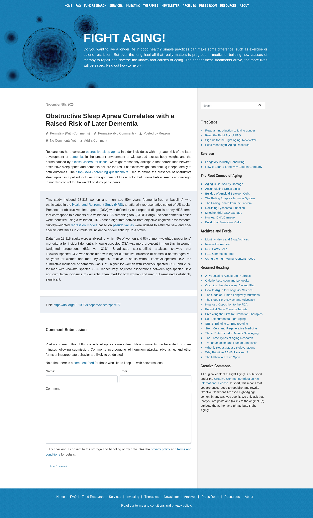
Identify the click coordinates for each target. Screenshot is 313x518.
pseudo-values (123, 225)
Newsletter (170, 5)
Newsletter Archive (217, 244)
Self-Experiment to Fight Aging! (226, 318)
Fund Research (95, 5)
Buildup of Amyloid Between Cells (227, 193)
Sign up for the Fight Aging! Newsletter (230, 140)
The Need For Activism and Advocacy (230, 299)
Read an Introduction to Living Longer (230, 130)
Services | (117, 496)
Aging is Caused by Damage (224, 184)
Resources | (234, 496)
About (244, 5)
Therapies (150, 5)
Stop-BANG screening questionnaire (102, 172)
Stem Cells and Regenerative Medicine (231, 328)
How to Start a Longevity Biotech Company (233, 166)
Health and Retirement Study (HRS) (97, 204)
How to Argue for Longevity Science (229, 290)
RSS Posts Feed (216, 249)
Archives (189, 5)
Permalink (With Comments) (70, 133)
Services (116, 5)
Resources (228, 5)
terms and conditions (150, 505)
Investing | (135, 496)
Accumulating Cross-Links (222, 188)
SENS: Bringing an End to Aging (226, 323)
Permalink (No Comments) (117, 133)
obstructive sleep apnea (103, 151)
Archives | (192, 496)
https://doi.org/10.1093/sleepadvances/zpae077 (87, 305)
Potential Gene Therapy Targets (226, 309)
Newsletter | (173, 496)
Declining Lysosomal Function (225, 208)
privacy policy (160, 449)
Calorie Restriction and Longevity (227, 280)
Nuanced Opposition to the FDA (226, 304)
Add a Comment (95, 140)
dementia (76, 156)
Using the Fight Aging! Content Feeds (230, 258)
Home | (62, 496)
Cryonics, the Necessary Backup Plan (230, 285)
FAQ (78, 5)
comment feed (84, 363)
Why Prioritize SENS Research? (226, 352)
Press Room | (213, 496)
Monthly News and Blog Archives (227, 239)
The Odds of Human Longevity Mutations (232, 295)
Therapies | (153, 496)
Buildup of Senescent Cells (223, 222)
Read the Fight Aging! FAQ (223, 135)
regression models (84, 225)
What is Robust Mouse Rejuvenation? (230, 347)
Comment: (53, 388)
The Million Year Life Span (222, 357)
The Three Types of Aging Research (229, 338)
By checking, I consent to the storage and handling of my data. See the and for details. (118, 452)
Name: (50, 371)
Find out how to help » (124, 65)
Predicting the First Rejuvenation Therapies (233, 314)
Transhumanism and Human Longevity (231, 342)
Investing (133, 5)
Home (68, 5)
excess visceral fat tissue (90, 162)
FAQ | (75, 496)
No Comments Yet (63, 140)
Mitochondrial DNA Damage (223, 212)
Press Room (208, 5)
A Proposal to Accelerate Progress (228, 275)
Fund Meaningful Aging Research (227, 144)
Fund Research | (95, 496)
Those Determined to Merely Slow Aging (232, 333)
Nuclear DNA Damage (220, 217)
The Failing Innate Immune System (228, 203)
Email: (124, 371)
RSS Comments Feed (219, 253)
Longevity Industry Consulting (225, 162)
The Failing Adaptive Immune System (230, 198)
